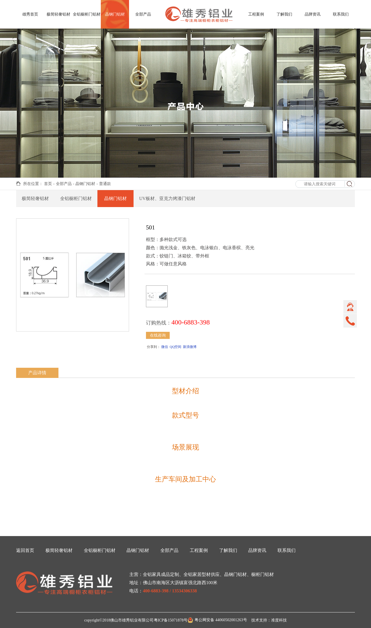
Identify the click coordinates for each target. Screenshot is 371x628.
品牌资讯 (312, 14)
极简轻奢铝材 (58, 14)
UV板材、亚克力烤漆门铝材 (167, 198)
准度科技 (279, 620)
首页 (48, 184)
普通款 (105, 184)
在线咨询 (158, 335)
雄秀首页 (30, 14)
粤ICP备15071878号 (171, 620)
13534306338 (184, 590)
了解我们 (284, 14)
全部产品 (143, 14)
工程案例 (256, 14)
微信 (164, 347)
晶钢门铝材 (115, 14)
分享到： (153, 347)
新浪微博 (189, 347)
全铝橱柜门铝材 (87, 14)
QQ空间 (175, 347)
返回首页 (25, 550)
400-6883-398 (156, 590)
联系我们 (341, 14)
